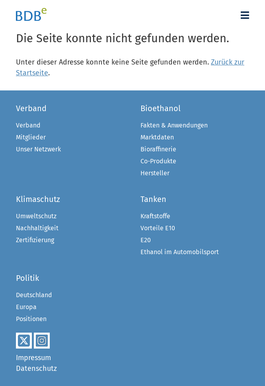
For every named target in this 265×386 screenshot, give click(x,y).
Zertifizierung (35, 240)
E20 (145, 240)
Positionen (31, 319)
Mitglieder (31, 137)
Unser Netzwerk (38, 149)
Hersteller (155, 173)
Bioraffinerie (158, 149)
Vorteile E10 (157, 228)
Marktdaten (157, 137)
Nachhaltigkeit (37, 228)
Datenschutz (36, 368)
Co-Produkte (158, 161)
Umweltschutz (36, 216)
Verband (28, 125)
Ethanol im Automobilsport (179, 252)
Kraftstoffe (155, 216)
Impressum (33, 357)
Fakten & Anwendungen (174, 125)
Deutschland (34, 295)
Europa (26, 307)
